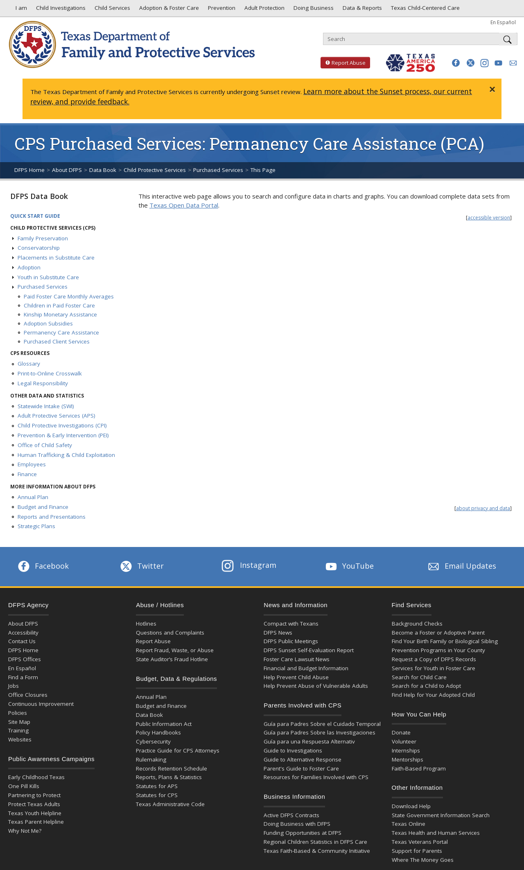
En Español (503, 22)
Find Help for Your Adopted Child (433, 694)
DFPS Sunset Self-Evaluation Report (309, 650)
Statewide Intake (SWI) (46, 406)
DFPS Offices (24, 659)
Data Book (102, 170)
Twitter (141, 566)
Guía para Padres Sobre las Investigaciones (319, 732)
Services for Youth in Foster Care (433, 668)
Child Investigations (60, 10)
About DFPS (67, 170)
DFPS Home (29, 170)
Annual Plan (33, 497)
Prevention (221, 10)
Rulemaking (151, 759)
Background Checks (417, 623)
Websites (20, 739)
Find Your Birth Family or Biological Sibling (445, 641)
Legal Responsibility (43, 383)
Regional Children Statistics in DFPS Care (315, 841)
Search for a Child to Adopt (426, 685)
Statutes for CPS (157, 795)
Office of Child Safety (45, 445)
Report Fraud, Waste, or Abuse (175, 650)
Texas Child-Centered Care (424, 10)
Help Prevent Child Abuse (296, 677)
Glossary (29, 363)
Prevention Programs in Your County (438, 650)
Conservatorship (39, 247)
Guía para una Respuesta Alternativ (309, 741)
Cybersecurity (153, 741)
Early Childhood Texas (36, 777)
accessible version (489, 217)
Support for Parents (417, 850)
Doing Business (312, 10)
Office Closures (27, 694)
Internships (406, 750)
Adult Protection (263, 10)
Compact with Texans (291, 623)
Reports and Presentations (52, 516)
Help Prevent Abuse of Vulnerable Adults (316, 685)
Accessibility (23, 632)
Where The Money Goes (423, 859)
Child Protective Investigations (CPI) (62, 425)
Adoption (29, 267)
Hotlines (146, 623)
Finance (27, 474)
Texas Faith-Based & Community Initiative (317, 850)
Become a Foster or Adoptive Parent (438, 632)
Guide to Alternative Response (302, 759)
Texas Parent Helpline (36, 821)
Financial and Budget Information (306, 668)
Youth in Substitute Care (48, 277)
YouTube (349, 566)
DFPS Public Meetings (291, 641)
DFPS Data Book (39, 196)
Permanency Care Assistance (61, 332)
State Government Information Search (441, 815)
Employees (32, 464)
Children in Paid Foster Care (59, 305)
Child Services (111, 10)
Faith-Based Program (419, 768)
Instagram (248, 565)
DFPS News (278, 632)
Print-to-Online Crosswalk (50, 373)
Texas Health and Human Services (436, 832)
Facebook (42, 566)
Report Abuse (343, 62)
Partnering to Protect (34, 795)
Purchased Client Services (57, 341)
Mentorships (407, 759)
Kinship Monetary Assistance (60, 314)
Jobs (13, 685)
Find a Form (23, 677)
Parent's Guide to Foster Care (301, 768)
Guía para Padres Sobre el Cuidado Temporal (322, 724)
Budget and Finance (43, 507)
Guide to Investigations (293, 750)
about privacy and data (483, 508)
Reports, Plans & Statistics (169, 777)
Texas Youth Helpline (34, 813)
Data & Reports (361, 10)
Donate (401, 732)
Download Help (411, 806)
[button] (456, 63)
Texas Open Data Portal (183, 205)
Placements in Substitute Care (56, 257)
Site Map (19, 721)
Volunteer (404, 741)
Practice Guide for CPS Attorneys (177, 750)
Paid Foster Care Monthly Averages (69, 296)
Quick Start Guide (35, 215)
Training (18, 730)
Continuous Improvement (41, 703)
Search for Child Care (419, 677)
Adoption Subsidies (48, 323)
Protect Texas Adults (34, 804)
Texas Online (408, 823)
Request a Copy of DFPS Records (434, 659)
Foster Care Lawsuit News (297, 659)
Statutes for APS (157, 786)
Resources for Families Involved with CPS (316, 777)
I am (20, 10)
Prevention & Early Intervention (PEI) (63, 435)
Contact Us (22, 641)
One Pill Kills (23, 786)
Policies (17, 712)
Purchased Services (218, 170)
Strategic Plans (36, 526)
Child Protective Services (155, 170)
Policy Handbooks (158, 732)
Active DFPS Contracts (291, 815)
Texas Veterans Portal (420, 841)
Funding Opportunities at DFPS (302, 832)
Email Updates (461, 566)
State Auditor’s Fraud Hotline (172, 659)
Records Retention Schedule (171, 768)
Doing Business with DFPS (297, 823)
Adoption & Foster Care (168, 10)
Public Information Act (164, 724)
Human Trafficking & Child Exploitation (66, 455)
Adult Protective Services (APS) (56, 415)
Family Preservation (43, 238)
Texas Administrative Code (170, 804)
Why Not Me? (24, 830)
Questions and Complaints (170, 632)
